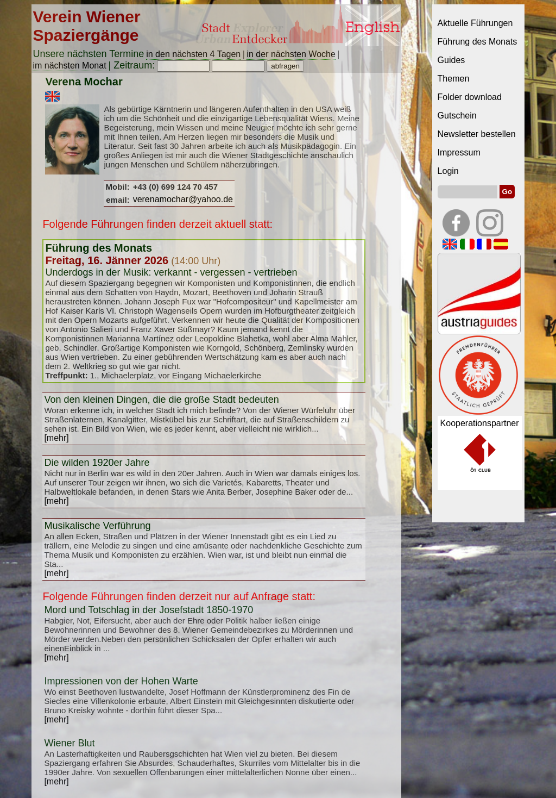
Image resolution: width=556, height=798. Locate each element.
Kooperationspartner (479, 423)
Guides (451, 60)
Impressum (459, 152)
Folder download (470, 97)
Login (448, 171)
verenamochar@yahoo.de (183, 199)
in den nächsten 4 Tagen (193, 54)
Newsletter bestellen (477, 134)
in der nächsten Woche (291, 54)
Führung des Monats (477, 41)
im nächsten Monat (69, 65)
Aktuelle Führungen (475, 23)
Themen (454, 78)
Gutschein (457, 115)
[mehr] (56, 437)
